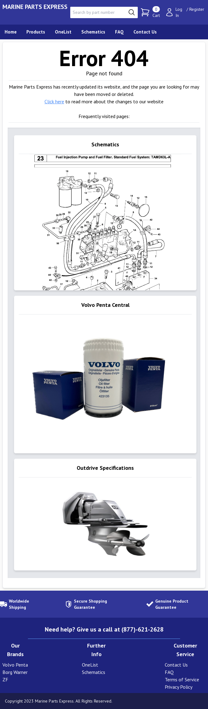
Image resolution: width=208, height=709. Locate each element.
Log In (178, 12)
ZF (5, 679)
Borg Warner (15, 672)
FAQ (169, 672)
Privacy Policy (178, 687)
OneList (90, 665)
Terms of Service (182, 679)
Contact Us (176, 665)
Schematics (93, 672)
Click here (54, 101)
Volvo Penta (15, 665)
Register (196, 9)
